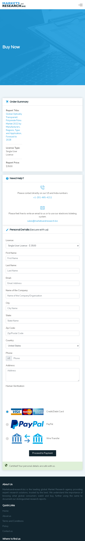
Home (5, 511)
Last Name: (11, 265)
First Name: (11, 253)
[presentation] (31, 395)
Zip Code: (10, 328)
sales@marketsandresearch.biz (42, 221)
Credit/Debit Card (37, 412)
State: (9, 315)
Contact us (7, 531)
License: (10, 240)
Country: (10, 340)
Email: (9, 278)
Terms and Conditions (13, 521)
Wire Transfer (35, 438)
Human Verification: (15, 386)
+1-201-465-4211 (42, 197)
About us (6, 516)
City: (8, 303)
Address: (10, 365)
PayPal (32, 424)
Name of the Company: (17, 290)
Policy (5, 526)
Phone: (9, 353)
